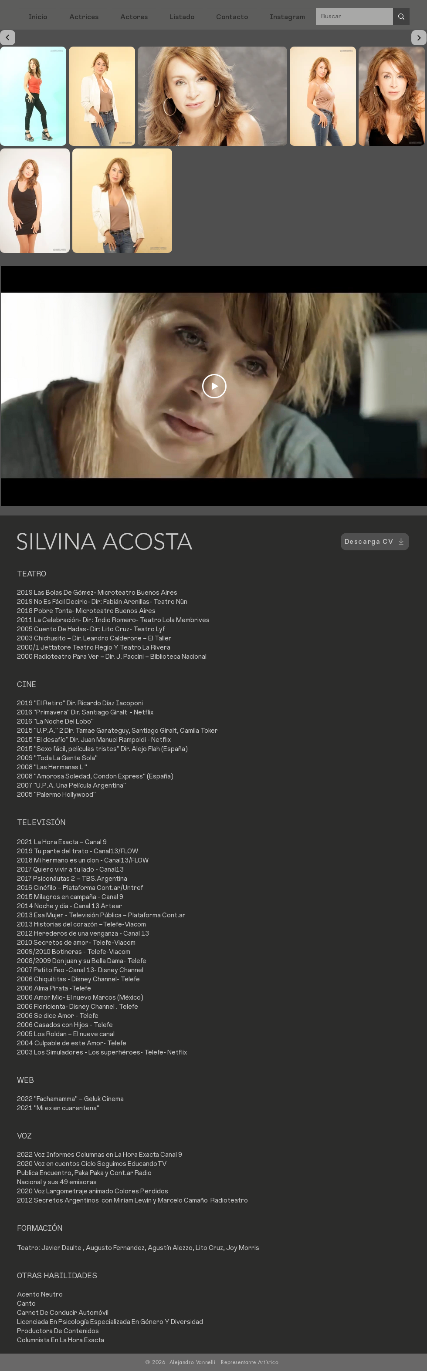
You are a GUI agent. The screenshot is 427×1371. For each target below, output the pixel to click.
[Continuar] (7, 37)
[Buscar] (348, 16)
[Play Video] (214, 386)
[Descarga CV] (375, 541)
